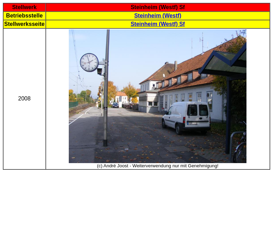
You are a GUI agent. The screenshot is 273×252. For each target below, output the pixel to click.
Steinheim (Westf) (157, 16)
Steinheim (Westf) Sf (158, 24)
